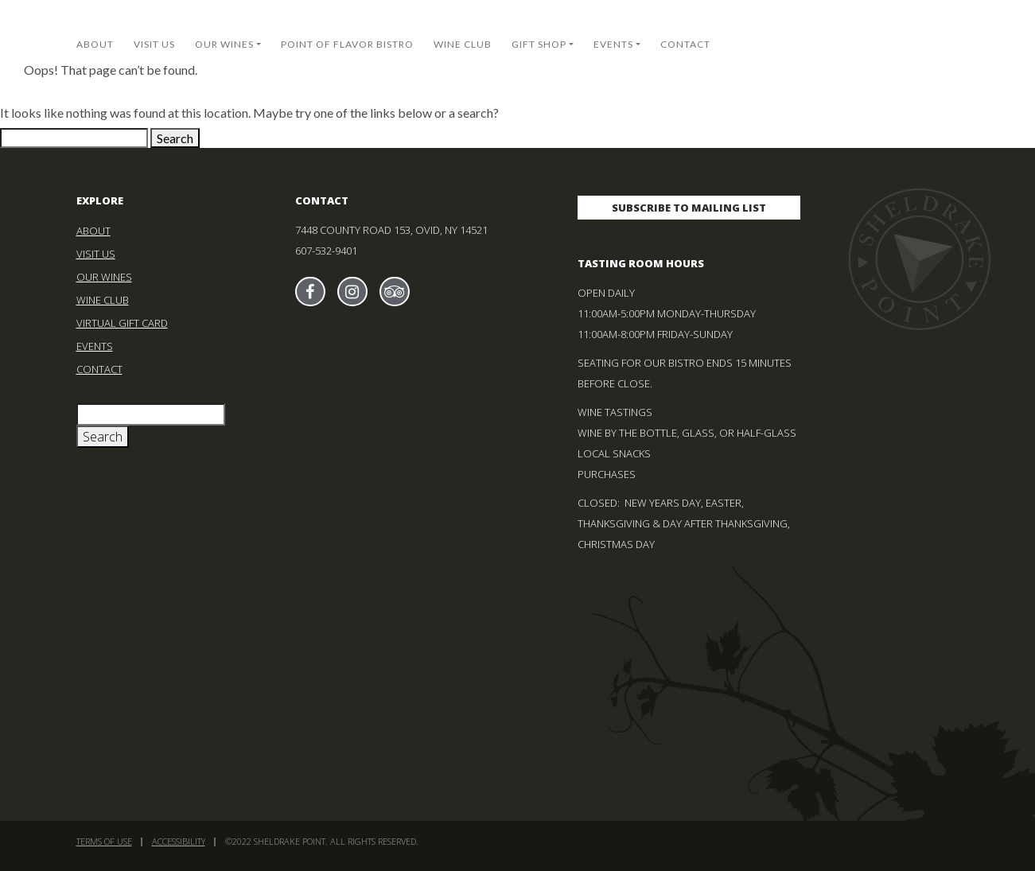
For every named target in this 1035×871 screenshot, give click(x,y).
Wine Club (463, 44)
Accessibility (178, 841)
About (95, 44)
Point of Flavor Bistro (347, 44)
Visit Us (154, 44)
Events (613, 44)
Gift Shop (539, 44)
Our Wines (224, 44)
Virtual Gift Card (122, 323)
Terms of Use (104, 841)
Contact (685, 44)
